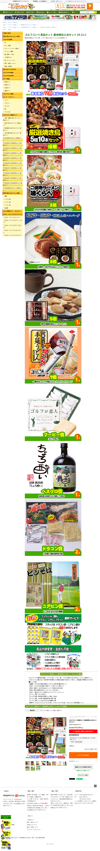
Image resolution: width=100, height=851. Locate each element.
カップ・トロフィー (9, 97)
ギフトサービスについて (34, 829)
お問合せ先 (78, 791)
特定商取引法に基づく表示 (26, 838)
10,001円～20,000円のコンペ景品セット (12, 144)
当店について (8, 12)
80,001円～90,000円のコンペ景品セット (12, 179)
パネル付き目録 (7, 39)
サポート (30, 816)
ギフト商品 (6, 79)
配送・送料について (32, 822)
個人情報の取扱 (40, 838)
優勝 (6, 196)
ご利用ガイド (75, 9)
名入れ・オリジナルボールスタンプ (12, 226)
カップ (6, 100)
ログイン (52, 9)
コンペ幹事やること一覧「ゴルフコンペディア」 (76, 1)
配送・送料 (31, 791)
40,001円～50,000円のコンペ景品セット (12, 159)
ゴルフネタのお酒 (8, 76)
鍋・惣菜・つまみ (9, 54)
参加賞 (6, 208)
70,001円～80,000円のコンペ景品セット (12, 174)
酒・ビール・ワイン (10, 60)
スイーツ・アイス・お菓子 (12, 48)
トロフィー (8, 103)
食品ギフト (8, 82)
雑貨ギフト (8, 91)
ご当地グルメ (8, 57)
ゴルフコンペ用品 (8, 94)
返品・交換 (54, 791)
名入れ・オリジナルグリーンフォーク (12, 221)
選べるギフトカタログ (9, 69)
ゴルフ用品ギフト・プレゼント (12, 211)
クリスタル (8, 112)
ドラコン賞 (8, 199)
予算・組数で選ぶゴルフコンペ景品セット (12, 119)
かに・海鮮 (8, 45)
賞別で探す (30, 12)
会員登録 (57, 9)
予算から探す (19, 12)
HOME (4, 22)
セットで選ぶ (51, 12)
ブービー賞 (8, 205)
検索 (95, 12)
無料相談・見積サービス (56, 1)
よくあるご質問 (83, 9)
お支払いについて (32, 825)
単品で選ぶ (41, 12)
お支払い (6, 791)
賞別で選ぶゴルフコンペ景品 (11, 36)
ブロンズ (7, 106)
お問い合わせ (14, 838)
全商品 (9, 29)
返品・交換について (32, 827)
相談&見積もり (64, 12)
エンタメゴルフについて (66, 9)
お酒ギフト (8, 88)
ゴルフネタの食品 (8, 72)
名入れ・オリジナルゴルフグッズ (12, 214)
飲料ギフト (8, 85)
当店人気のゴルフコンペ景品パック (12, 124)
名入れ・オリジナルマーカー (12, 217)
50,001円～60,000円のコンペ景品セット (12, 164)
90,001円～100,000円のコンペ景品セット (12, 184)
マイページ (7, 816)
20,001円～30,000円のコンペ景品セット (48, 27)
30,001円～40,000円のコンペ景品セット (12, 154)
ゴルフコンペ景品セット (13, 22)
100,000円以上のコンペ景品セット (12, 189)
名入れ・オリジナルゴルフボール (12, 231)
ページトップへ (95, 786)
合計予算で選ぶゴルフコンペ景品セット (29, 27)
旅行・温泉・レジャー (10, 63)
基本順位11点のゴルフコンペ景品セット (29, 24)
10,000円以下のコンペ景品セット (12, 139)
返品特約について (74, 761)
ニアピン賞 (8, 202)
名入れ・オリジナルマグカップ (13, 235)
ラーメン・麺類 (9, 51)
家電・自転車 (8, 66)
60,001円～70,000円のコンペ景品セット (12, 169)
